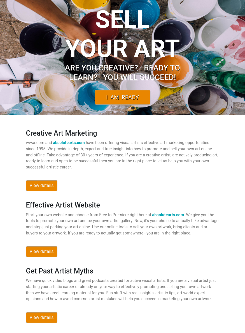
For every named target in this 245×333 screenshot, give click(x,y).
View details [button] (42, 185)
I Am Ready (122, 97)
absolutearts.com (69, 142)
